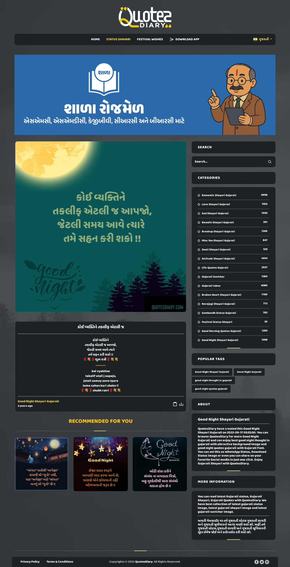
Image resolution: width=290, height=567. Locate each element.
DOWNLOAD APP (184, 39)
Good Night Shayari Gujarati (38, 401)
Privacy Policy (30, 561)
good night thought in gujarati (213, 380)
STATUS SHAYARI (118, 39)
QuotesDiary (143, 561)
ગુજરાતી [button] (261, 39)
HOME (95, 39)
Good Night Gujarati (249, 372)
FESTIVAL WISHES (150, 39)
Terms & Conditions (60, 561)
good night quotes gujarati (211, 389)
